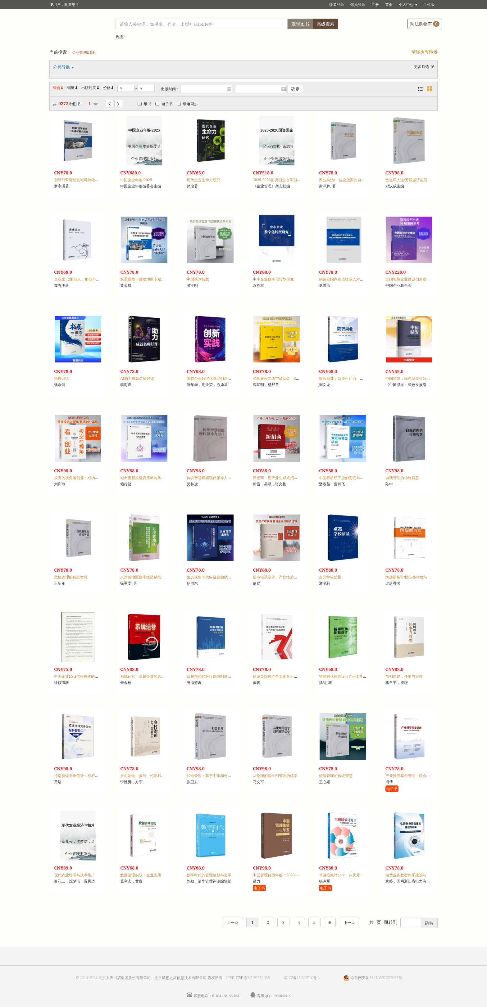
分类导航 (62, 67)
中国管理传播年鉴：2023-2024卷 (280, 875)
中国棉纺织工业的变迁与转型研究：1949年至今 (358, 477)
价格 (107, 88)
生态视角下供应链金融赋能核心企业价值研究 (224, 577)
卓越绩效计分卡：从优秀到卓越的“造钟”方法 (356, 875)
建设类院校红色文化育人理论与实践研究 (286, 676)
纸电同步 (187, 103)
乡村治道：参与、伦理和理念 (144, 775)
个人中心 (406, 4)
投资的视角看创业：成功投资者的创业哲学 (89, 477)
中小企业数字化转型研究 (273, 279)
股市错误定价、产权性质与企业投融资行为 (288, 577)
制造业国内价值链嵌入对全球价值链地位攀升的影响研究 (365, 279)
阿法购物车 (424, 24)
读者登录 (336, 4)
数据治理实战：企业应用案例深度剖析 (152, 875)
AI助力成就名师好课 (137, 378)
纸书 (144, 103)
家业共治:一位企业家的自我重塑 (345, 179)
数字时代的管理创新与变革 (209, 875)
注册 (375, 4)
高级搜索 (325, 24)
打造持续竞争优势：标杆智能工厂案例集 (87, 775)
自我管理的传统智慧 (402, 477)
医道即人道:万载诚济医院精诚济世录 (415, 179)
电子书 (164, 103)
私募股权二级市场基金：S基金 (278, 378)
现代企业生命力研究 (203, 179)
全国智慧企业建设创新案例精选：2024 (417, 279)
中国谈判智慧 (198, 279)
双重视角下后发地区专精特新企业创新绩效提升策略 (163, 279)
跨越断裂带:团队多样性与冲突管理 (414, 577)
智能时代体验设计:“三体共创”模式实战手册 (355, 676)
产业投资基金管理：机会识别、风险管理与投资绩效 (428, 775)
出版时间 (90, 87)
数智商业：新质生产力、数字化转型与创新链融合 (360, 378)
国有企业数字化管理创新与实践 (213, 378)
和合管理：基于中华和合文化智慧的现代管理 (224, 775)
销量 (72, 87)
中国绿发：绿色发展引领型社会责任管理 (419, 378)
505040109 (283, 996)
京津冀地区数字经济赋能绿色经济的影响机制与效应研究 (166, 577)
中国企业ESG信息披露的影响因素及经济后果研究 (95, 676)
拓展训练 (61, 378)
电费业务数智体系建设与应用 (409, 875)
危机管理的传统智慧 (71, 577)
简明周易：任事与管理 (404, 676)
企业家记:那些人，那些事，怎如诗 (82, 279)
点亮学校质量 (330, 577)
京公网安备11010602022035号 (376, 977)
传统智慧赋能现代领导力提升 (211, 477)
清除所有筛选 (425, 51)
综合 (58, 87)
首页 (389, 4)
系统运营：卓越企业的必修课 (144, 676)
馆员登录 (357, 4)
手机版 (429, 4)
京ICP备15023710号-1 (302, 977)
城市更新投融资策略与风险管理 (146, 477)
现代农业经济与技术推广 (74, 875)
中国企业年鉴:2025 (136, 179)
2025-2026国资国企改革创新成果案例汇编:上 (290, 179)
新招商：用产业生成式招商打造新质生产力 (288, 477)
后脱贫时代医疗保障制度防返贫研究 (216, 676)
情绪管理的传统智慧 (336, 775)
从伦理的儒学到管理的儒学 (275, 775)
